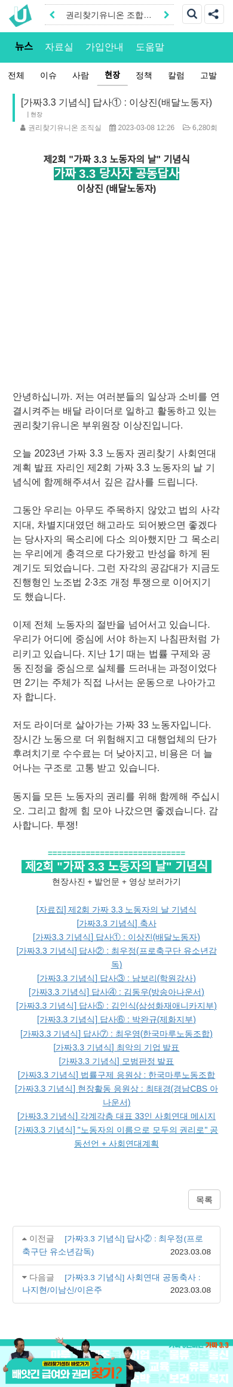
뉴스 (24, 46)
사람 (80, 75)
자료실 (59, 46)
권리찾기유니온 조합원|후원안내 (104, 18)
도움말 (150, 46)
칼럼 (175, 75)
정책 (143, 75)
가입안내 (104, 46)
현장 (111, 75)
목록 (204, 1199)
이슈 (47, 75)
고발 (208, 75)
